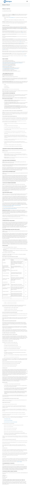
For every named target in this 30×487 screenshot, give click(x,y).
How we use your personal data (8, 420)
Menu (27, 1)
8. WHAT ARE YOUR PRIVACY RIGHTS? (7, 66)
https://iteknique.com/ (12, 17)
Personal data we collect (7, 418)
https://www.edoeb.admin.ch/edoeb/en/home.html (10, 208)
